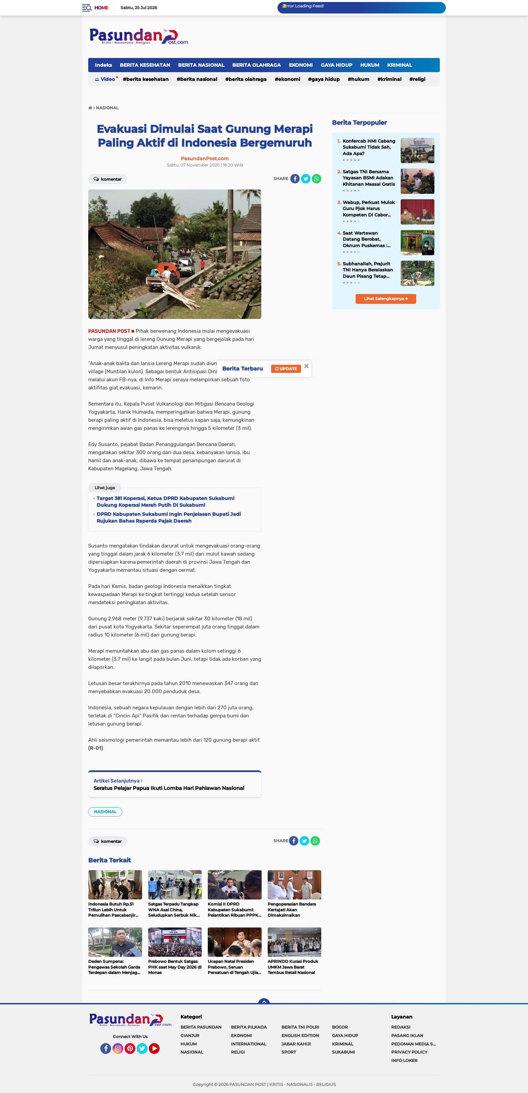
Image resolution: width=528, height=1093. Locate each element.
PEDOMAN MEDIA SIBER (415, 1043)
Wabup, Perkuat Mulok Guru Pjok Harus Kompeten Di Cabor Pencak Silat (369, 209)
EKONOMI (301, 65)
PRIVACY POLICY (409, 1052)
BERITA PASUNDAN (201, 1027)
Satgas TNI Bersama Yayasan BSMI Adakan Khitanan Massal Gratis (369, 177)
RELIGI (419, 79)
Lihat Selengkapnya (386, 298)
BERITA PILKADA (249, 1027)
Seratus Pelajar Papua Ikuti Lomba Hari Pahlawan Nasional (169, 788)
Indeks (103, 65)
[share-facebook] (295, 178)
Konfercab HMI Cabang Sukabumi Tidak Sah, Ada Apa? (369, 147)
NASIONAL (105, 811)
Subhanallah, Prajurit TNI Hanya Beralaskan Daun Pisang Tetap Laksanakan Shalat (368, 270)
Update (286, 368)
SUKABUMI (343, 1052)
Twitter (145, 1051)
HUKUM (369, 65)
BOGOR (340, 1027)
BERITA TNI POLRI (300, 1027)
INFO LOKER (404, 1060)
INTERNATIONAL (248, 1043)
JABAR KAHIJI (296, 1043)
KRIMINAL (399, 65)
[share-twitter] (305, 178)
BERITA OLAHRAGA (256, 65)
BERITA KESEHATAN (145, 65)
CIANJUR (189, 1035)
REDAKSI (400, 1027)
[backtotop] (264, 1004)
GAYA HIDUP (336, 65)
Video (108, 79)
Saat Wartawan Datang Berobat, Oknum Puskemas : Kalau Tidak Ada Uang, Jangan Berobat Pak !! (368, 239)
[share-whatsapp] (316, 178)
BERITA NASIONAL (201, 65)
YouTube (159, 1051)
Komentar (108, 178)
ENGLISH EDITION (300, 1035)
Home (101, 8)
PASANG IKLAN (407, 1035)
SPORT (289, 1052)
